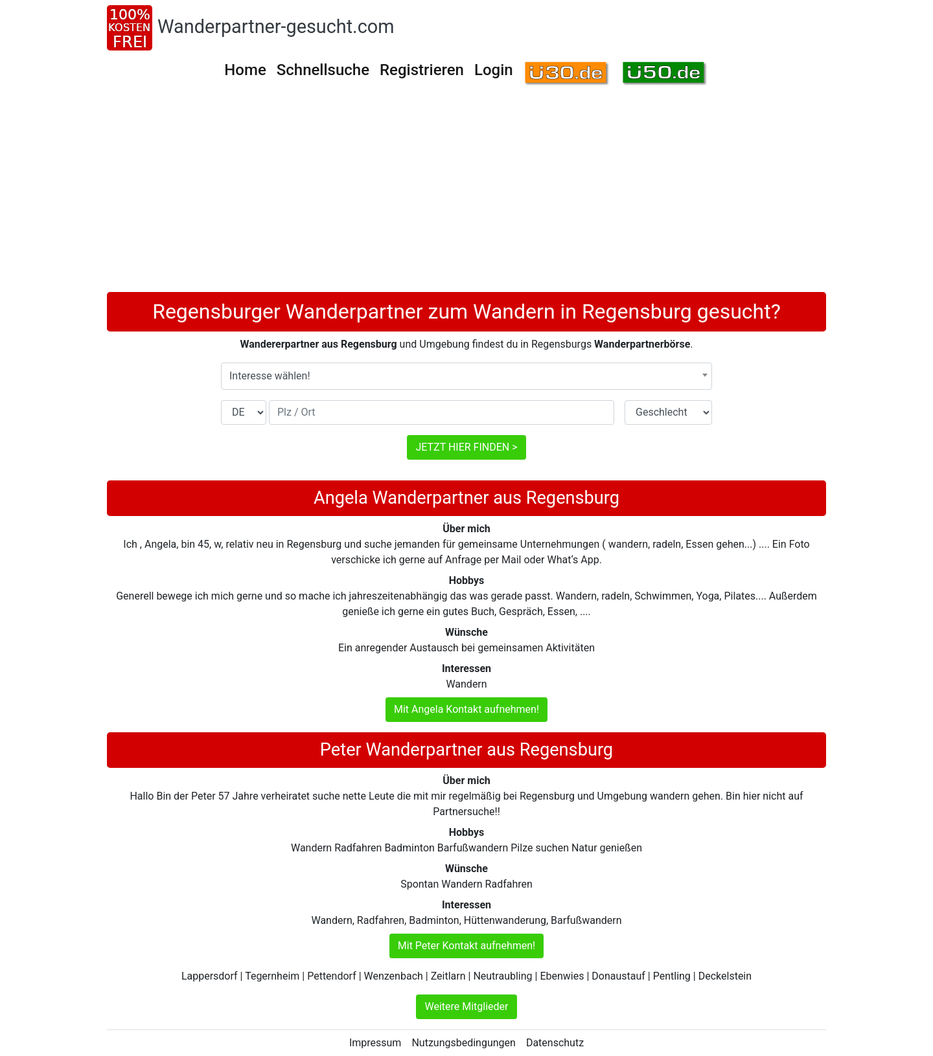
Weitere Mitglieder (466, 1006)
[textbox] (466, 376)
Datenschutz (555, 1043)
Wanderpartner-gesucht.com (275, 27)
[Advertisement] (466, 195)
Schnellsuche (323, 70)
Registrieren (422, 70)
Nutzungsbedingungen (463, 1043)
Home (245, 70)
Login (493, 70)
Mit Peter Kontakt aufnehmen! (466, 945)
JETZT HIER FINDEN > (466, 447)
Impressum (375, 1043)
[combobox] (466, 376)
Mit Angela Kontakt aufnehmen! (466, 709)
